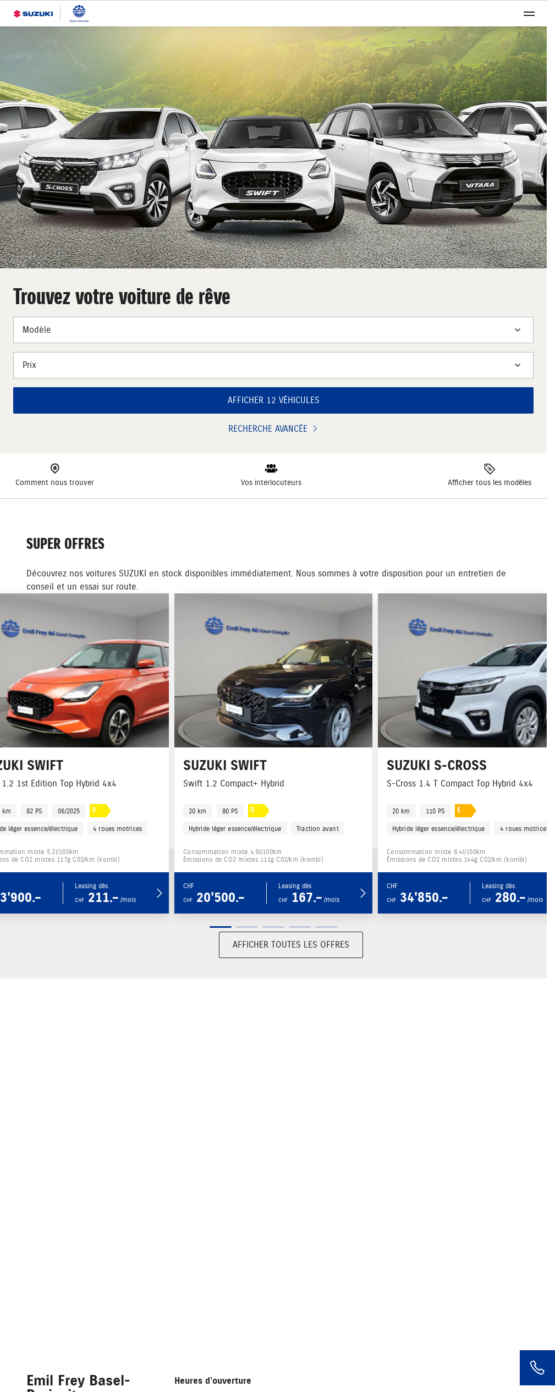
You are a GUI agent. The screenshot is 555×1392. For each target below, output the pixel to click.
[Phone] (537, 1367)
